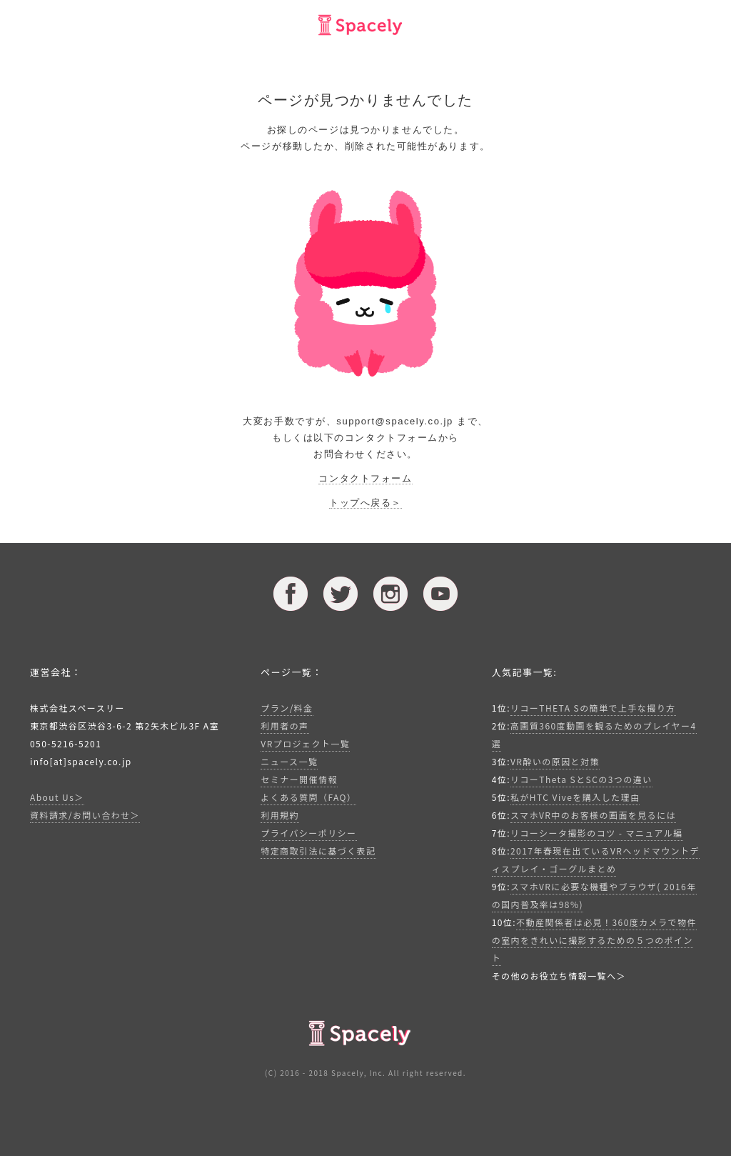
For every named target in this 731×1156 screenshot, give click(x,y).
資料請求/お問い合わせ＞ (85, 815)
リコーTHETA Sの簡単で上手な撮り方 (593, 708)
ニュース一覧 (289, 761)
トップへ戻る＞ (365, 502)
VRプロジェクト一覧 (305, 743)
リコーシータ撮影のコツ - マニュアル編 (596, 833)
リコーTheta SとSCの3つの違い (581, 779)
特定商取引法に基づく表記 (318, 850)
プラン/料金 (287, 708)
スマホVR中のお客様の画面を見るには (593, 815)
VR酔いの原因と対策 (555, 761)
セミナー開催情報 (299, 779)
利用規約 (280, 815)
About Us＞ (57, 797)
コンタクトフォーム (365, 478)
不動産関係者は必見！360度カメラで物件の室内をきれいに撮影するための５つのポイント (594, 940)
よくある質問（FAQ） (308, 797)
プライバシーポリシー (308, 833)
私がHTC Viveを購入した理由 (575, 797)
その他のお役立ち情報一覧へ (554, 976)
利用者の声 (284, 725)
